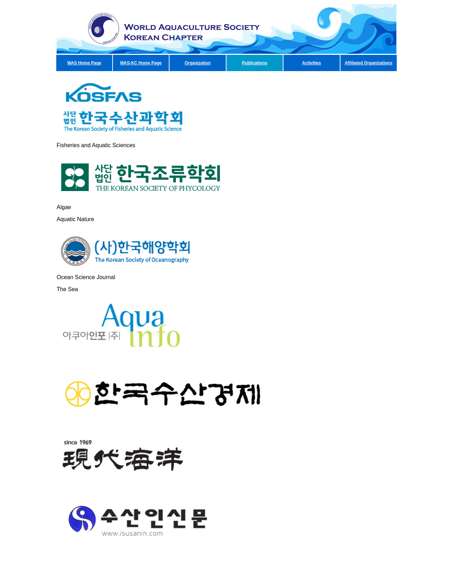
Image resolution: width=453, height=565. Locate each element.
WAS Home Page (84, 62)
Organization (198, 62)
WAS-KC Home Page (140, 62)
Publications (254, 62)
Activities (311, 62)
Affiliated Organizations (368, 62)
